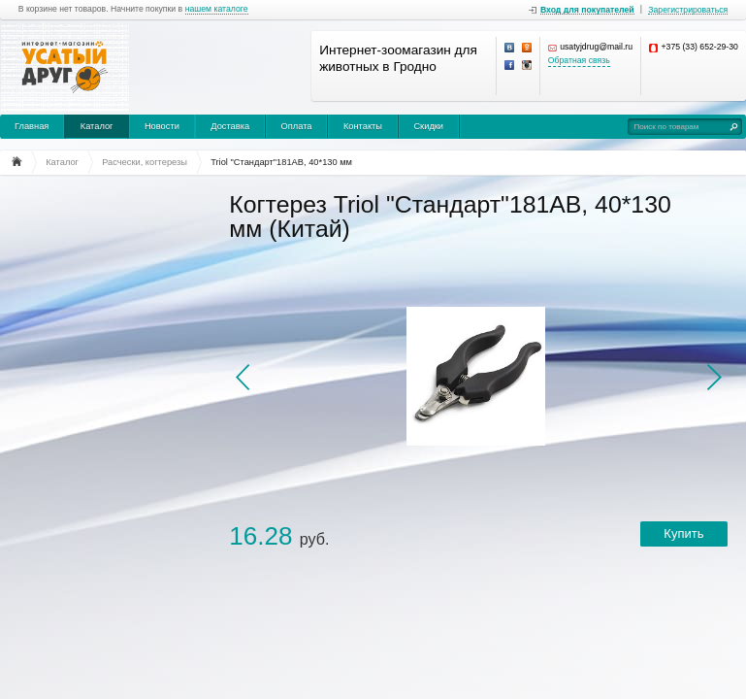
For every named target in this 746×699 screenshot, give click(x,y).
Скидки (428, 126)
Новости (162, 126)
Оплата (296, 126)
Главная (32, 126)
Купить (683, 533)
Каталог (97, 126)
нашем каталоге (216, 9)
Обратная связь (579, 60)
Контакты (362, 126)
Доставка (230, 126)
